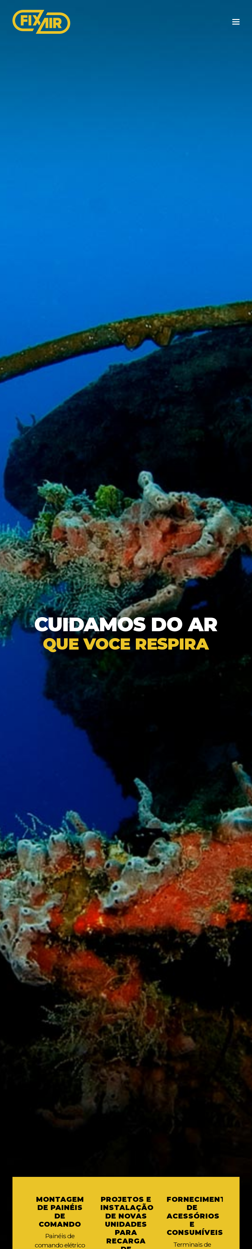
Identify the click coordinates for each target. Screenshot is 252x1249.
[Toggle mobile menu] (236, 22)
